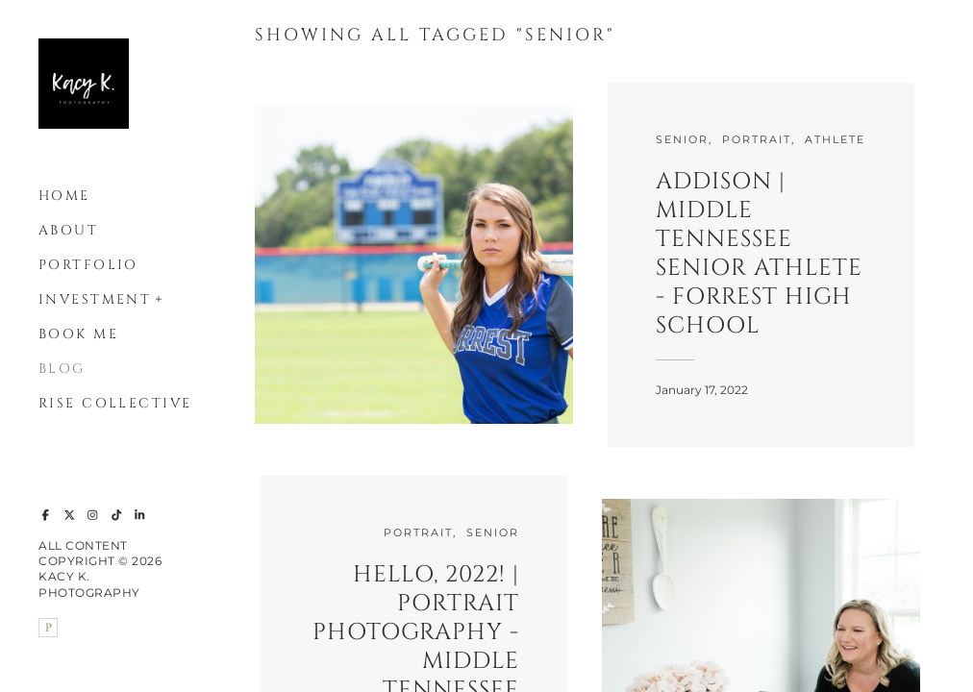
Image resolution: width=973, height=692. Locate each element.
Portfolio (88, 265)
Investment (94, 299)
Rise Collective (114, 403)
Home (64, 195)
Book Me (78, 334)
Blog (62, 368)
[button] (159, 297)
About (68, 230)
